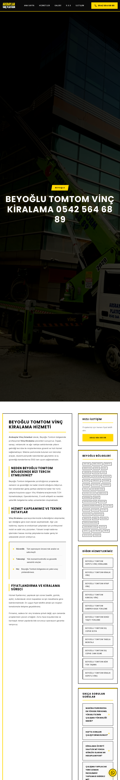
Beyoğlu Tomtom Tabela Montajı (98, 640)
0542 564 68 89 (104, 5)
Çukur (103, 472)
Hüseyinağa (106, 484)
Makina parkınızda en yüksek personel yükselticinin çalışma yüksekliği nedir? (98, 714)
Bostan (96, 468)
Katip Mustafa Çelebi (90, 501)
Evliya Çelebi (97, 476)
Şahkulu (86, 530)
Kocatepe (86, 509)
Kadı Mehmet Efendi (98, 489)
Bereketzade (87, 468)
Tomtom (106, 530)
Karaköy (96, 497)
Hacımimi (86, 484)
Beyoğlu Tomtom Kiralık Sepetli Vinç (98, 674)
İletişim (80, 5)
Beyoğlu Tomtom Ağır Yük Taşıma (96, 663)
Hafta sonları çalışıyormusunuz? (98, 733)
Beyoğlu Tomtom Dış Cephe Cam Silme (96, 652)
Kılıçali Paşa (108, 505)
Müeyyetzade (99, 514)
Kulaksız (95, 509)
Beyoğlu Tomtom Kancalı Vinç (94, 596)
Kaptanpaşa (87, 497)
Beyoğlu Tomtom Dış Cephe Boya (96, 629)
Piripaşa (95, 518)
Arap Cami (87, 463)
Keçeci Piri (102, 501)
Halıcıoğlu (95, 484)
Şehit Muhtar (96, 530)
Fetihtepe (107, 476)
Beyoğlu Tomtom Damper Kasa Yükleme (96, 607)
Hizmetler (44, 5)
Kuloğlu (104, 509)
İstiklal (86, 489)
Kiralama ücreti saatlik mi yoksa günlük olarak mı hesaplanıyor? (98, 751)
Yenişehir (97, 535)
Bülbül (104, 468)
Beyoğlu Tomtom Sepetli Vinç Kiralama (96, 562)
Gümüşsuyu (96, 480)
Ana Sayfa (29, 5)
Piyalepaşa (104, 518)
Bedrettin (108, 463)
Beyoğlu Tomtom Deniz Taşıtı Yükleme (97, 618)
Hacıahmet (106, 480)
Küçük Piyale (87, 514)
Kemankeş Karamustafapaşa (92, 505)
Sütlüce (102, 526)
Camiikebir (87, 472)
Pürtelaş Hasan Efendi (91, 522)
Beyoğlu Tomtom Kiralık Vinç (98, 573)
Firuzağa (86, 480)
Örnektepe (87, 518)
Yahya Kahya (87, 535)
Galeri (58, 5)
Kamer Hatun (103, 493)
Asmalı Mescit (97, 463)
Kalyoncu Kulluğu (89, 493)
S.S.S (68, 5)
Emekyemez (87, 476)
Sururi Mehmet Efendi (90, 526)
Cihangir (95, 472)
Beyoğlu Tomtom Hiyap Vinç (97, 585)
